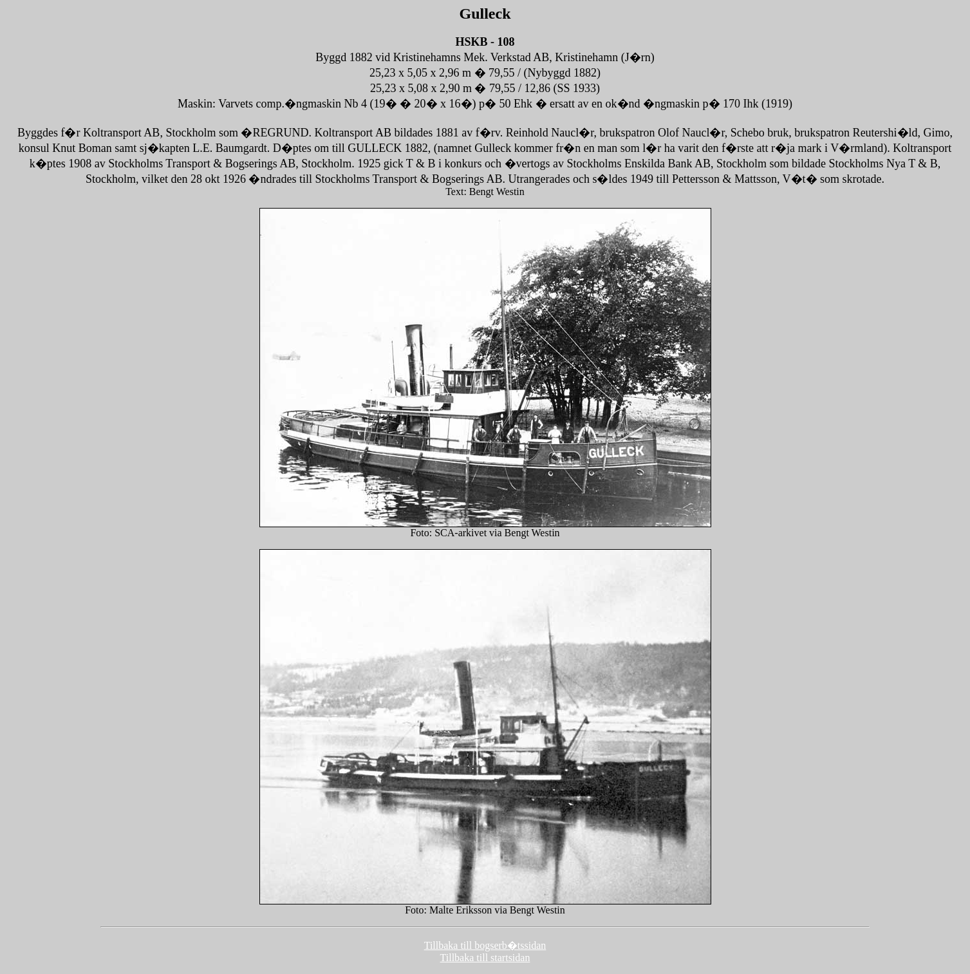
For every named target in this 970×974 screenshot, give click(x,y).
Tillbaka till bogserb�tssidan (485, 945)
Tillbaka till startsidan (485, 957)
